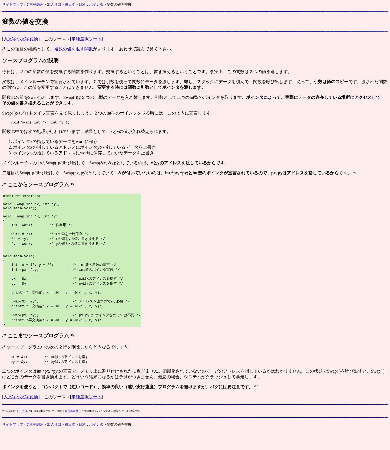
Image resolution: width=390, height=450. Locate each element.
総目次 (70, 4)
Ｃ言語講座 (35, 4)
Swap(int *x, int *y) (37, 221)
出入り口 (54, 4)
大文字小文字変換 (21, 39)
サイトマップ (12, 4)
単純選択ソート (86, 39)
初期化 (169, 389)
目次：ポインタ (91, 4)
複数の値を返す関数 (73, 49)
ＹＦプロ (21, 429)
